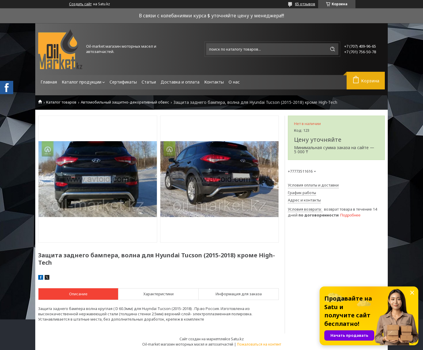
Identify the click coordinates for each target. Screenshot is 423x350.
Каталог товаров (61, 102)
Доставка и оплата (180, 82)
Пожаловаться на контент (259, 344)
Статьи (149, 82)
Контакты (214, 82)
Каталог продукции (81, 82)
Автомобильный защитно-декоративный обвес (125, 102)
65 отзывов (305, 3)
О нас (234, 82)
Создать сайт (80, 4)
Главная (49, 82)
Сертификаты (123, 82)
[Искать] (332, 49)
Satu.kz (237, 338)
